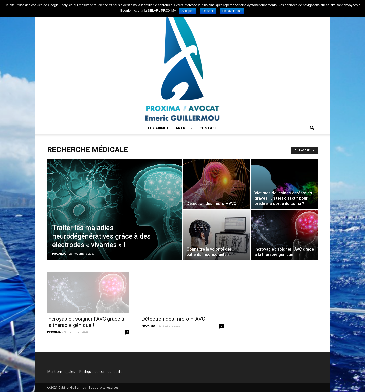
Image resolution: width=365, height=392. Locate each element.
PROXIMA (59, 253)
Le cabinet (158, 128)
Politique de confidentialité (100, 371)
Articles (184, 128)
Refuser (208, 11)
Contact (208, 128)
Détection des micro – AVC (173, 319)
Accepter (187, 11)
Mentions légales (61, 371)
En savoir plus (231, 11)
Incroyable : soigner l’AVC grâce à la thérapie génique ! (85, 322)
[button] (312, 128)
